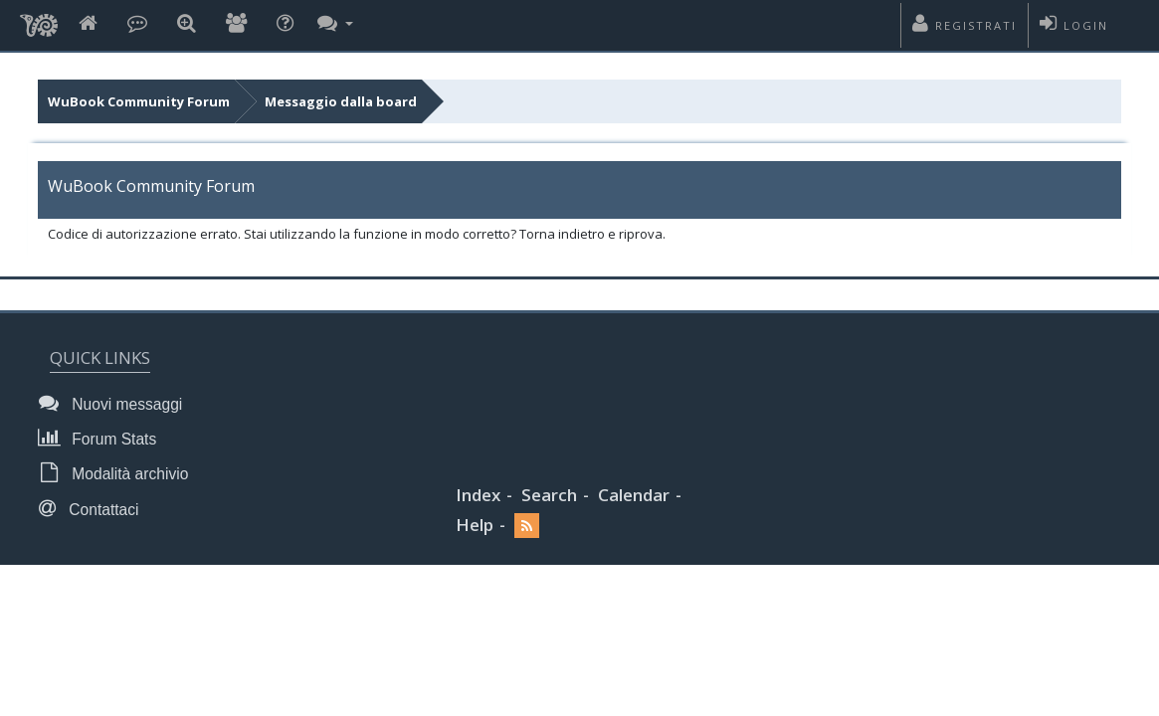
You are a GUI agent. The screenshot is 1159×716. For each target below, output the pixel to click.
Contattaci (94, 508)
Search (549, 494)
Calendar (634, 494)
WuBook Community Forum (139, 101)
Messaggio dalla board (341, 101)
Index (478, 494)
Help (474, 524)
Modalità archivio (119, 472)
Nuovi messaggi (116, 403)
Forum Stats (103, 438)
